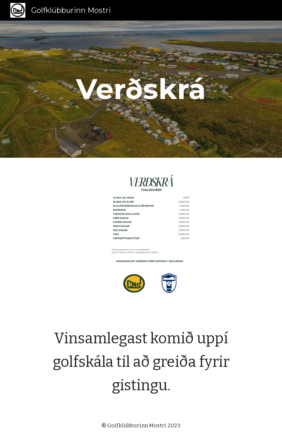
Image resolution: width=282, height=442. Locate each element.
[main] (141, 89)
